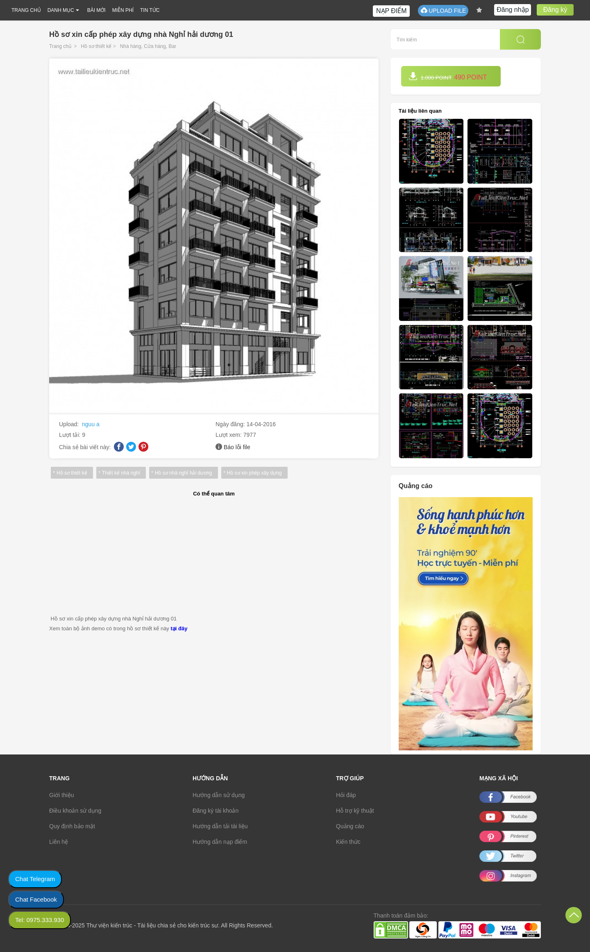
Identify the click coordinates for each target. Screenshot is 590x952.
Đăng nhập (513, 9)
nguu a (91, 424)
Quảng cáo (350, 826)
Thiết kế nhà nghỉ (121, 473)
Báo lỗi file (237, 447)
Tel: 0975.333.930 (39, 919)
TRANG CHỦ (26, 10)
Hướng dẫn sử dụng (219, 795)
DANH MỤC (61, 10)
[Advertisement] (214, 556)
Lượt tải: (70, 435)
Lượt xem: (229, 435)
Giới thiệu (61, 795)
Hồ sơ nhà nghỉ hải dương (183, 473)
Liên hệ (58, 841)
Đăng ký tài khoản (215, 810)
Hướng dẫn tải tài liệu (220, 826)
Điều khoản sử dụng (75, 810)
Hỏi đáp (346, 795)
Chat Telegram (35, 878)
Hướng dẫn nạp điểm (220, 841)
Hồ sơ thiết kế (96, 46)
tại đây (178, 628)
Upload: (69, 424)
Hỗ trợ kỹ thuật (355, 810)
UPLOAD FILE (443, 10)
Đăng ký (555, 9)
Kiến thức (348, 841)
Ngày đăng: (231, 424)
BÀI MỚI (96, 10)
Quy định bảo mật (72, 826)
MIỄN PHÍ (123, 10)
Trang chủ (60, 46)
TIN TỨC (149, 10)
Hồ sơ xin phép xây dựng (254, 473)
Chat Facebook (36, 899)
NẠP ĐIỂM (391, 10)
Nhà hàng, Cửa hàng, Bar (148, 46)
